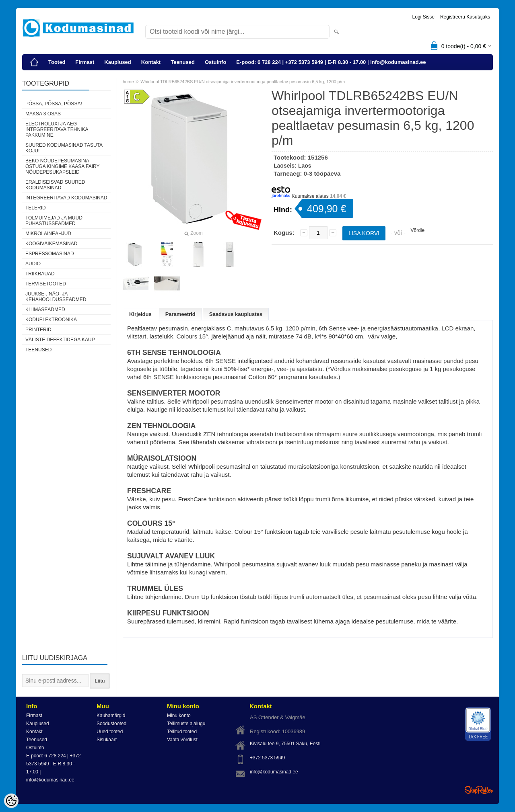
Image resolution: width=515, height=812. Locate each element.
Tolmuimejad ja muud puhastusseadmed (53, 220)
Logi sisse (423, 17)
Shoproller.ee (479, 790)
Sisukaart (107, 739)
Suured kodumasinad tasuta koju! (63, 148)
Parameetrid (180, 314)
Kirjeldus (140, 314)
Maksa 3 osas (43, 114)
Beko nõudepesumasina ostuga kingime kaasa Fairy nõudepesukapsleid (62, 166)
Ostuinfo (215, 62)
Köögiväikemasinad (51, 243)
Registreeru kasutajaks (465, 17)
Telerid (35, 208)
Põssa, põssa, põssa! (53, 104)
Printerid (38, 329)
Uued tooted (110, 731)
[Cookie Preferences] (11, 801)
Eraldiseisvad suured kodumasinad (55, 185)
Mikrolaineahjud (48, 233)
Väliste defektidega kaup (60, 339)
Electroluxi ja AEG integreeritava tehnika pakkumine (56, 129)
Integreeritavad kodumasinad (66, 198)
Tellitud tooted (182, 731)
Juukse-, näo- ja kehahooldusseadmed (55, 296)
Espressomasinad (49, 253)
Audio (33, 264)
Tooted (56, 62)
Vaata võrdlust (182, 739)
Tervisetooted (45, 284)
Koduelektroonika (51, 319)
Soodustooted (111, 723)
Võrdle (417, 230)
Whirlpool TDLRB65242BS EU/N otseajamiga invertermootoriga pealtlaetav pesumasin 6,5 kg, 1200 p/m (242, 81)
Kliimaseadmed (45, 309)
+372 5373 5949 (267, 758)
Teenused (183, 62)
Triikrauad (40, 274)
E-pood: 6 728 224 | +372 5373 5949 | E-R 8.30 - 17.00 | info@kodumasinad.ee (331, 62)
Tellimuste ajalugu (186, 723)
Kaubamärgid (111, 715)
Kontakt (151, 62)
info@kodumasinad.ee (274, 772)
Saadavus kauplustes (235, 314)
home (128, 81)
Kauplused (117, 62)
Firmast (84, 62)
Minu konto (179, 715)
